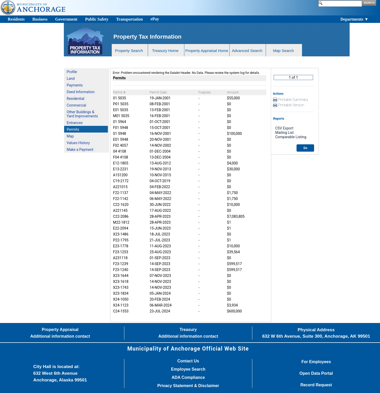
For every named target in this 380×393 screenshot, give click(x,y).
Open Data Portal (316, 373)
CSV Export (293, 128)
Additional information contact (60, 336)
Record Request (316, 385)
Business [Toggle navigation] (40, 19)
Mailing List (293, 132)
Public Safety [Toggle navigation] (96, 19)
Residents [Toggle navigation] (16, 19)
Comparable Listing (293, 137)
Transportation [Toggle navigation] (129, 19)
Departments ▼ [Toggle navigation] (354, 19)
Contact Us (188, 361)
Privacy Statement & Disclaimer (188, 386)
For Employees (316, 362)
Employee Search (188, 369)
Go (305, 148)
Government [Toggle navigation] (66, 19)
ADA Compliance (188, 377)
